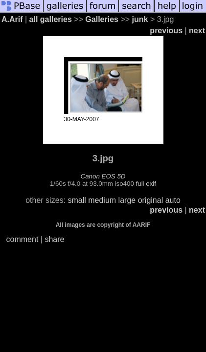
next (197, 30)
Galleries (101, 19)
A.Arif (12, 19)
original (150, 200)
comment (22, 239)
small (77, 200)
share (54, 239)
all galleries (50, 19)
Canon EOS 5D (103, 176)
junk (140, 19)
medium (102, 200)
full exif (146, 183)
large (127, 200)
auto (173, 200)
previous (166, 30)
